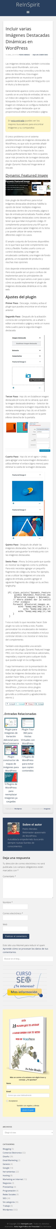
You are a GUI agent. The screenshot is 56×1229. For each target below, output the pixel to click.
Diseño (6, 1156)
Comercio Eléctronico (12, 1152)
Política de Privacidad (31, 1226)
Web (5, 924)
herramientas (9, 1171)
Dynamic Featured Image (27, 175)
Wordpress (18, 809)
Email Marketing (10, 1160)
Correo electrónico (13, 913)
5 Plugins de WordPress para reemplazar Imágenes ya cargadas (11, 787)
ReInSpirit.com (26, 1223)
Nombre (8, 902)
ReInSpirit (28, 4)
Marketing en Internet (13, 1179)
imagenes (47, 809)
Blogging (7, 1148)
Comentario (9, 876)
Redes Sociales (9, 1194)
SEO (4, 1198)
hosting (6, 1175)
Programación (9, 1190)
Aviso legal (18, 1226)
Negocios (7, 1183)
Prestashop (8, 1186)
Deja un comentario (40, 55)
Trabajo (6, 1205)
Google (6, 1167)
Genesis (6, 1164)
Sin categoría (9, 1202)
